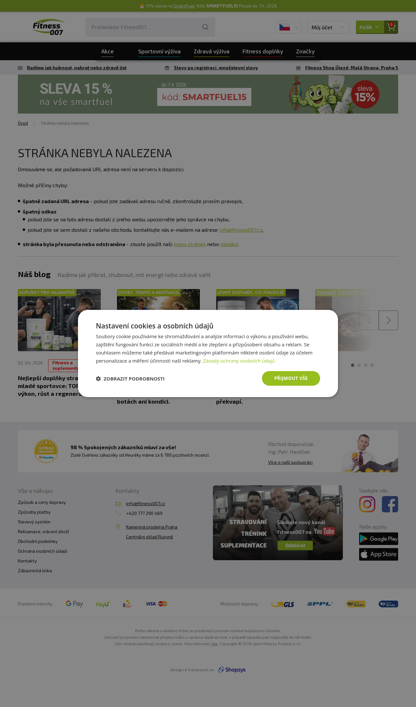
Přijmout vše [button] (291, 378)
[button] (130, 378)
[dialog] (208, 353)
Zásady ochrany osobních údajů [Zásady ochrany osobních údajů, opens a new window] (239, 360)
